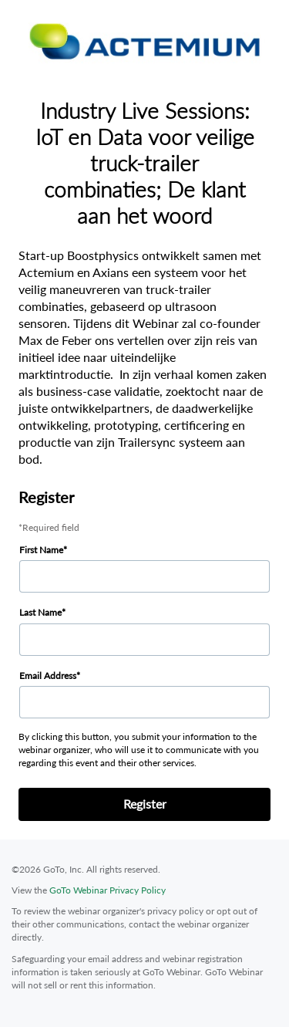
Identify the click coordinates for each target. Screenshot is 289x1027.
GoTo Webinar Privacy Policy (107, 890)
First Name (41, 550)
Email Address (47, 675)
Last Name (40, 612)
